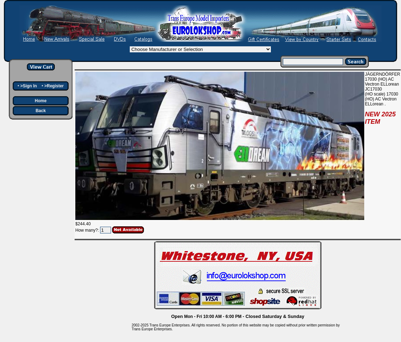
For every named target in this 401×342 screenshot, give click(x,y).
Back (41, 110)
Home (40, 100)
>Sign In (28, 85)
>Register (54, 85)
